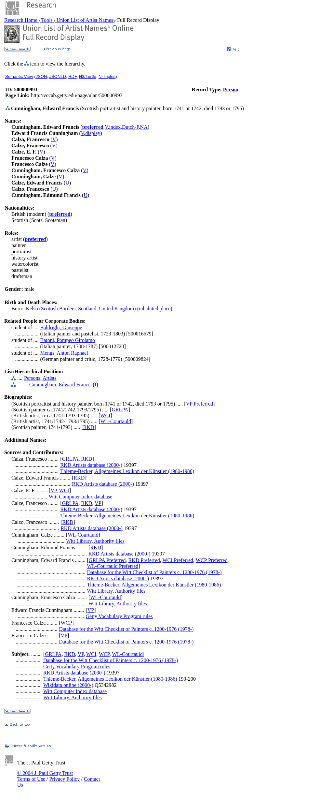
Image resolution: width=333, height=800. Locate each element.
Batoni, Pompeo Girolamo (67, 340)
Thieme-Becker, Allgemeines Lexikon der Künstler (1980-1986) (127, 471)
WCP (66, 623)
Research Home (21, 20)
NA (144, 127)
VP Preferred (199, 404)
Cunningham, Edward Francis (60, 384)
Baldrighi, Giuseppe (61, 327)
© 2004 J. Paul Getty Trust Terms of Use (45, 776)
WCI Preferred (178, 560)
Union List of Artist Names (84, 20)
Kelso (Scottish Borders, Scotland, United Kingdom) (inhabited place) (99, 308)
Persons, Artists (40, 378)
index (115, 127)
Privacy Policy (64, 779)
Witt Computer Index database (80, 496)
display (92, 133)
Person (230, 89)
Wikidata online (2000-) (68, 685)
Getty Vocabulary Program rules (119, 616)
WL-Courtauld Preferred (113, 566)
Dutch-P (130, 127)
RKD (88, 427)
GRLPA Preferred (107, 560)
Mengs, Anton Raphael (64, 353)
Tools (47, 20)
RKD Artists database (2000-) (91, 465)
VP (53, 490)
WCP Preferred (212, 560)
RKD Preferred (144, 560)
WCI (105, 415)
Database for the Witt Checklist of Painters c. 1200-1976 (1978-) (154, 572)
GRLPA (120, 409)
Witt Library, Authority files (95, 541)
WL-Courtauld (115, 421)
